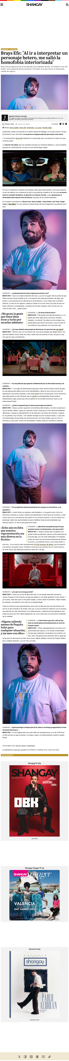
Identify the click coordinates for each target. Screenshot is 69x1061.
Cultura (13, 49)
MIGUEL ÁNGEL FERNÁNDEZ (25, 746)
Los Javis (38, 128)
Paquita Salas (47, 128)
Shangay (5, 49)
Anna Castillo (14, 128)
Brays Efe (22, 128)
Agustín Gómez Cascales (18, 116)
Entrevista (30, 128)
